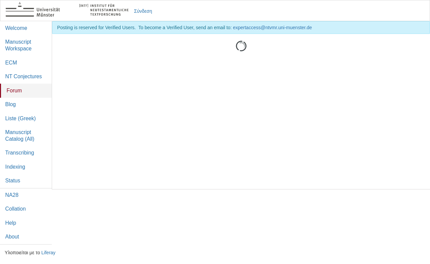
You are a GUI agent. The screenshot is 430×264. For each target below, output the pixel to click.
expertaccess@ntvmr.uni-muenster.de (272, 27)
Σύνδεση (143, 11)
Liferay (48, 252)
